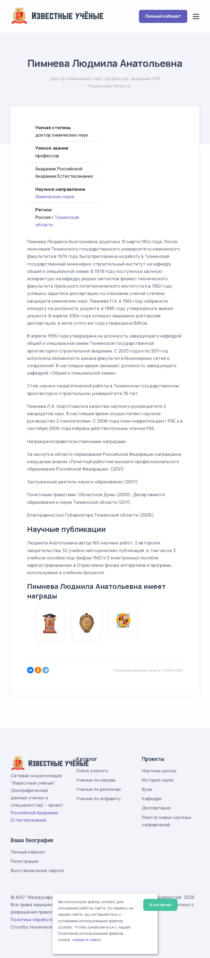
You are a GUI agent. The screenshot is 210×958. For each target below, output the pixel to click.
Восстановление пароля (37, 870)
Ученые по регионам (98, 789)
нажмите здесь (86, 939)
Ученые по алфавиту (98, 799)
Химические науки (54, 197)
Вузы (147, 789)
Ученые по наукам (95, 780)
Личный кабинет (163, 16)
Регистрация (24, 861)
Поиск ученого (92, 771)
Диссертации (156, 808)
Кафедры (152, 799)
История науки (157, 780)
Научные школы (159, 771)
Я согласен (160, 904)
